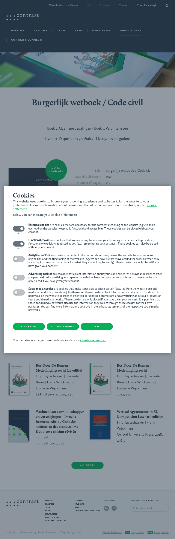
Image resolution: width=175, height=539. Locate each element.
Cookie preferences (93, 340)
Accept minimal (62, 327)
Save (97, 327)
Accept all (29, 327)
